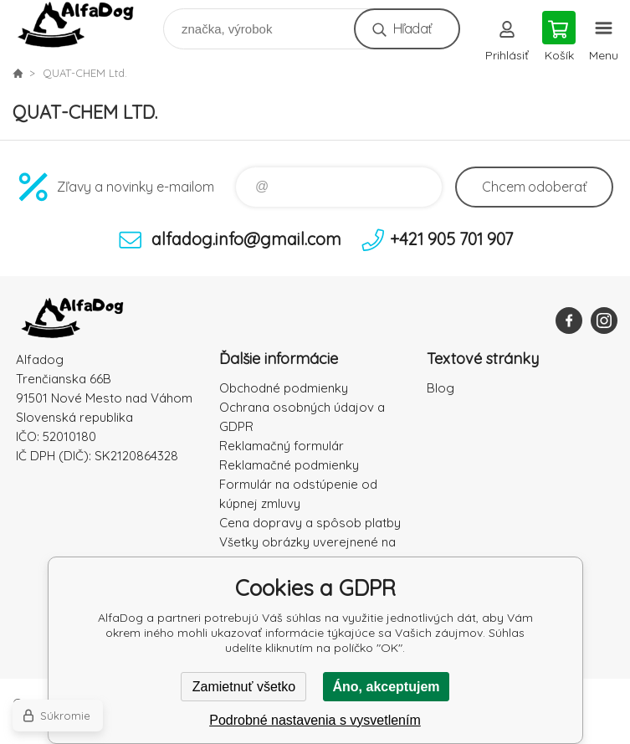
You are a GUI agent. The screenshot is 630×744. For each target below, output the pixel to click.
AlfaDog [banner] (87, 24)
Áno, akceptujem (385, 687)
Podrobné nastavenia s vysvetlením (315, 720)
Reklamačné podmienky (289, 465)
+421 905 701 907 (451, 238)
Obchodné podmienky (283, 388)
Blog (440, 388)
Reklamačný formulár (281, 446)
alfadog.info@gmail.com (246, 238)
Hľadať (412, 28)
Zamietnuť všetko (243, 687)
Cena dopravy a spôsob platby (310, 523)
